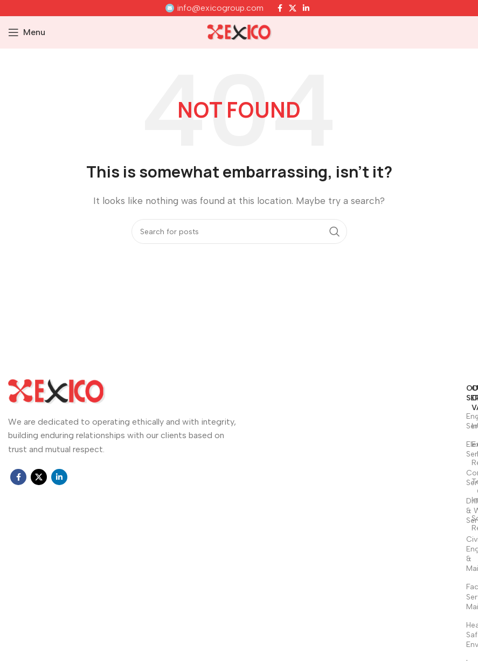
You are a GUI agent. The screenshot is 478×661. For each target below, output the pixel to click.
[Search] (239, 231)
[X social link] (293, 8)
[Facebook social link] (280, 8)
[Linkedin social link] (306, 8)
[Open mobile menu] (27, 32)
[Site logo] (239, 31)
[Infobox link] (214, 8)
